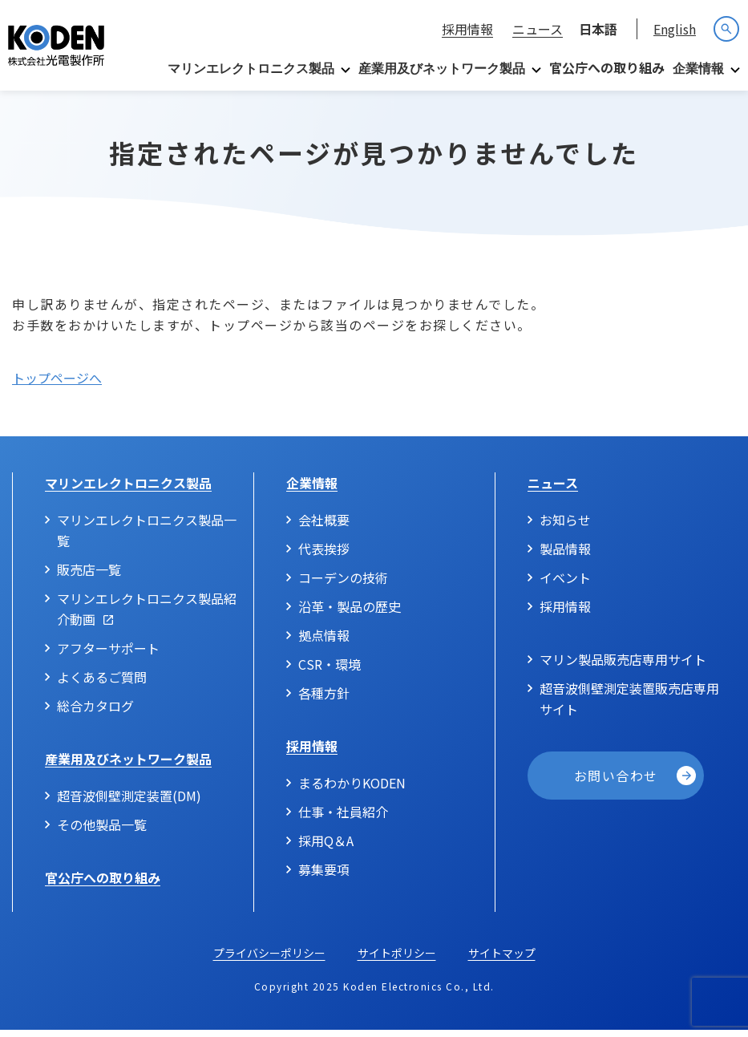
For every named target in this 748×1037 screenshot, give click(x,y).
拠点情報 (324, 642)
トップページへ (57, 385)
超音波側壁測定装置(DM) (129, 802)
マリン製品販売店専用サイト (623, 666)
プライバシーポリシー (269, 960)
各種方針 (324, 700)
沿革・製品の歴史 (349, 613)
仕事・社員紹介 (343, 818)
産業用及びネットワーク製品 (441, 68)
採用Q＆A (326, 847)
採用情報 (467, 28)
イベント (565, 584)
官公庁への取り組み (607, 67)
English (674, 28)
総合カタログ (95, 713)
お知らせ (565, 527)
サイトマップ (502, 960)
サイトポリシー (397, 960)
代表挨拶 (324, 555)
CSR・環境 (329, 671)
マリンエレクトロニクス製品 (251, 68)
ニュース (537, 28)
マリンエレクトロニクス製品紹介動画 (147, 616)
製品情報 (565, 555)
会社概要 (324, 527)
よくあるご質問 (102, 684)
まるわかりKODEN (352, 790)
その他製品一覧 (102, 831)
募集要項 (324, 876)
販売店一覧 (89, 576)
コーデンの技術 (343, 584)
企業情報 (698, 68)
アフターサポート (108, 655)
